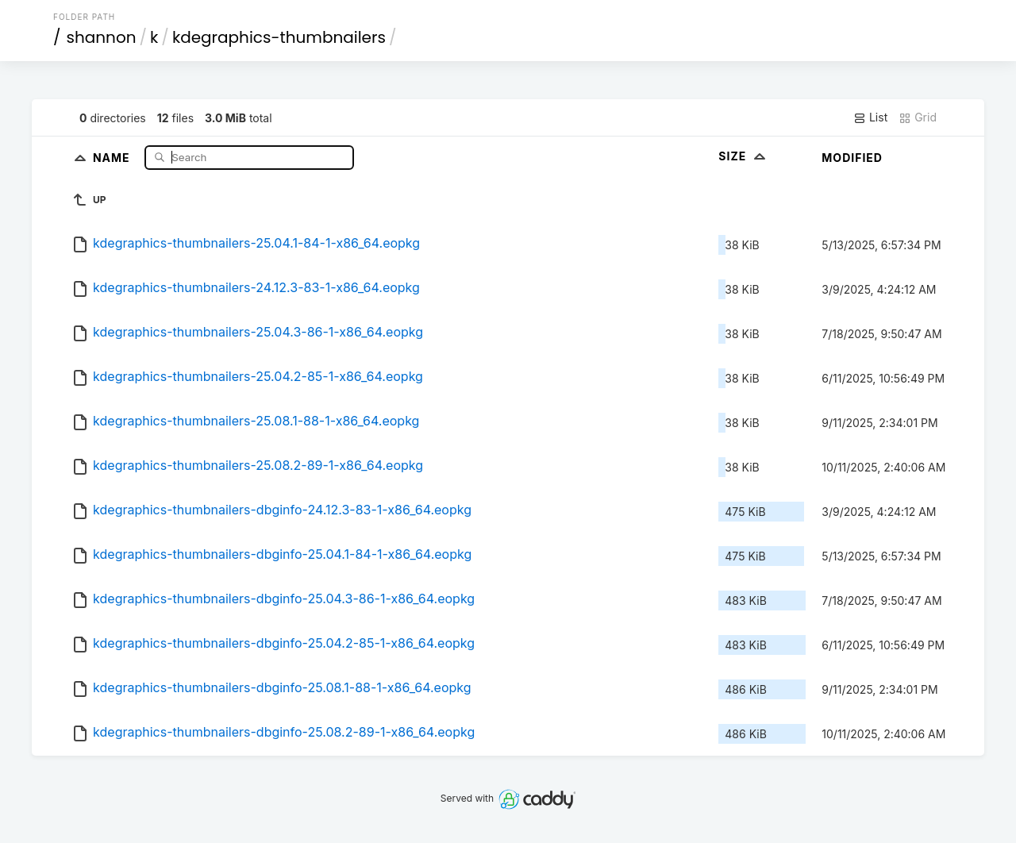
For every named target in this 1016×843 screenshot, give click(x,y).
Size (743, 156)
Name (113, 157)
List (870, 117)
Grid (918, 117)
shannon (102, 37)
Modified (852, 157)
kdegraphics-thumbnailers (279, 37)
